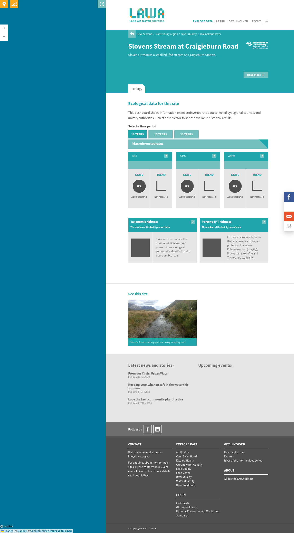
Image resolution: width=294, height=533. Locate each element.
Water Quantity (185, 481)
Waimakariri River (210, 34)
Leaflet (7, 531)
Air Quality (182, 452)
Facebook (289, 197)
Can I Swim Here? (186, 456)
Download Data (185, 485)
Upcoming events (215, 365)
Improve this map (61, 531)
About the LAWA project (238, 479)
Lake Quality (183, 469)
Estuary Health (185, 460)
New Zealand (145, 34)
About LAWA (140, 475)
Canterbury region (167, 34)
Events (228, 456)
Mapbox (6, 526)
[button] (4, 29)
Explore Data (203, 21)
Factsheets (182, 503)
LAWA (147, 15)
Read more (256, 75)
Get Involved (238, 21)
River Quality (189, 34)
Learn (220, 21)
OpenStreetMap (39, 531)
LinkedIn (289, 207)
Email (289, 216)
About (256, 21)
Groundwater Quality (189, 464)
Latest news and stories (151, 365)
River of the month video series (243, 460)
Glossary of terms (187, 507)
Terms (154, 528)
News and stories (234, 452)
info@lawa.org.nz (138, 456)
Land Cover (183, 473)
